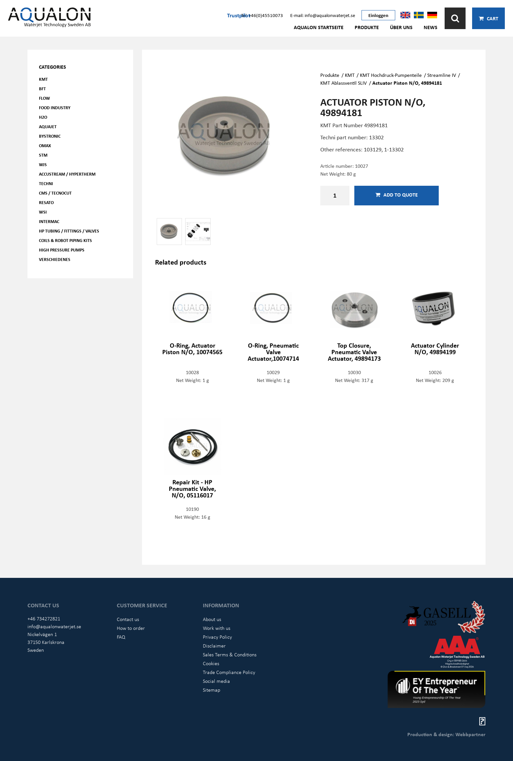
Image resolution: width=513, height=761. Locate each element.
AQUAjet (48, 126)
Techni (46, 183)
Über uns (401, 27)
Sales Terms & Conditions (229, 654)
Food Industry (54, 107)
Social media (216, 680)
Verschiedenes (54, 259)
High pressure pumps (61, 250)
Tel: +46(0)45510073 (262, 15)
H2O (43, 117)
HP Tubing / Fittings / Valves (69, 231)
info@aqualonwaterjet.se (54, 626)
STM (43, 155)
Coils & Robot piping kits (65, 240)
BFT (42, 88)
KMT (43, 79)
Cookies (211, 663)
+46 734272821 (43, 618)
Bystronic (50, 136)
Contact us (128, 619)
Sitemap (211, 689)
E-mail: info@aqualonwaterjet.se (322, 15)
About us (212, 619)
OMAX (45, 145)
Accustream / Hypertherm (67, 174)
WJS (43, 164)
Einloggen (378, 15)
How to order (131, 627)
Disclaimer (214, 645)
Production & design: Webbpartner (446, 734)
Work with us (216, 627)
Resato (46, 202)
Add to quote (396, 194)
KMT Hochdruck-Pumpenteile (391, 74)
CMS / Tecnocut (55, 193)
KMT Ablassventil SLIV (343, 82)
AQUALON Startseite (319, 27)
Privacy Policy (217, 636)
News (430, 27)
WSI (43, 212)
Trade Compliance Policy (229, 672)
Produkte (367, 27)
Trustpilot (238, 15)
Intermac (49, 221)
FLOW (44, 98)
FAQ (121, 636)
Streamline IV (441, 74)
